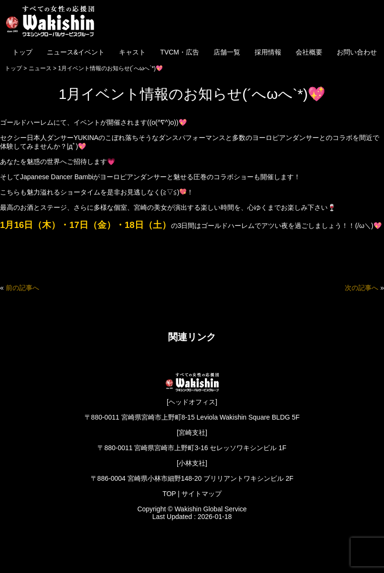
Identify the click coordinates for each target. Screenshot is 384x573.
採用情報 (268, 52)
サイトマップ (201, 493)
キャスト (132, 52)
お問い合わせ (357, 52)
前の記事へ (22, 288)
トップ (22, 52)
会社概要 (309, 52)
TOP (169, 493)
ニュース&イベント (76, 52)
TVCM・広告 (179, 52)
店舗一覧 (226, 52)
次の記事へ (361, 288)
